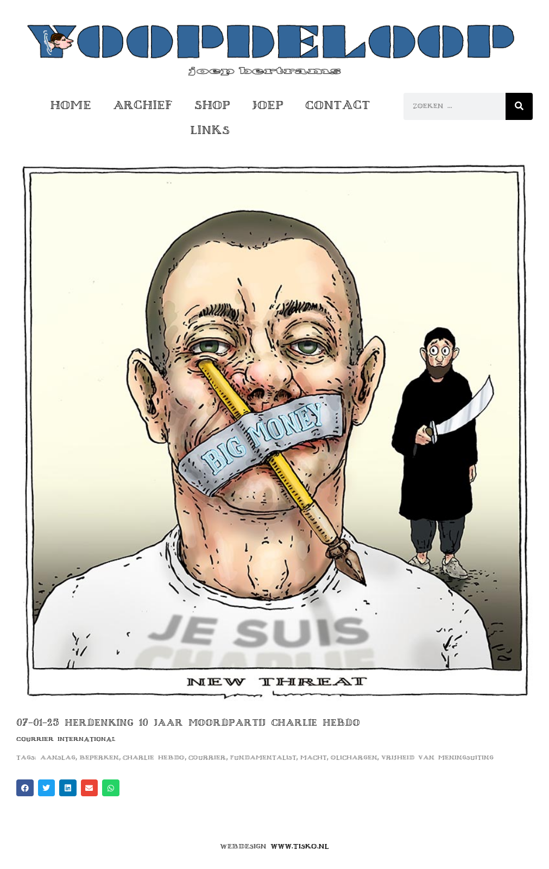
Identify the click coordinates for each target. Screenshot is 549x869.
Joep (267, 105)
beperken (99, 757)
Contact (337, 105)
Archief (143, 105)
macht (313, 757)
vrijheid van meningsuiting (437, 757)
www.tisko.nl (299, 846)
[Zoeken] (519, 106)
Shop (212, 105)
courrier (207, 757)
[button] (25, 788)
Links (210, 130)
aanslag (57, 757)
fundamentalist (263, 757)
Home (70, 105)
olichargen (354, 757)
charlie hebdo (154, 757)
